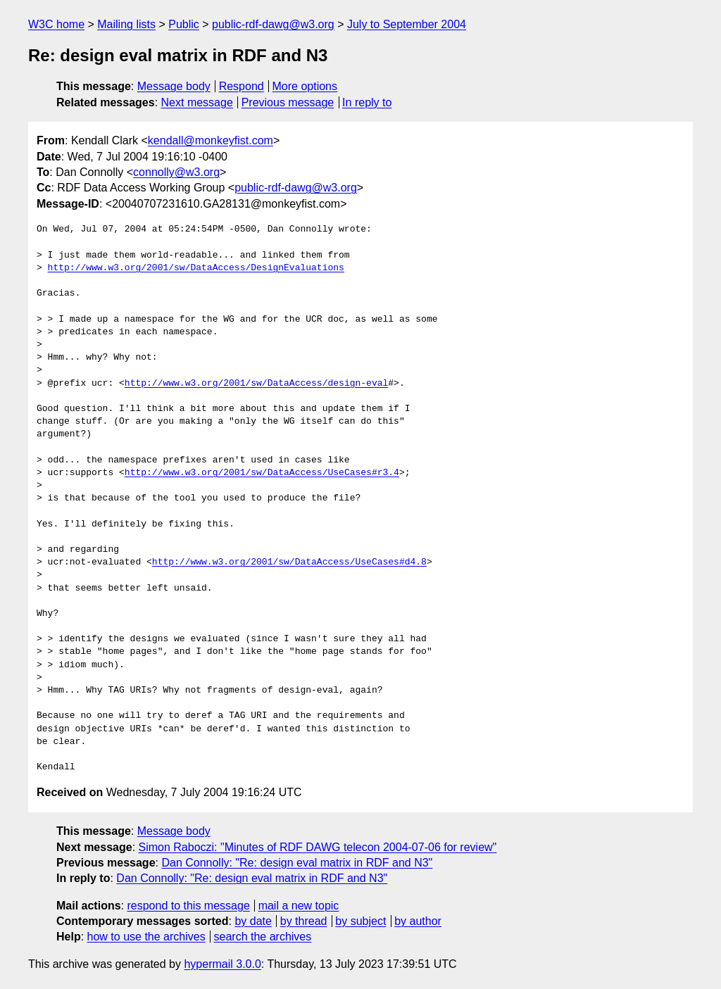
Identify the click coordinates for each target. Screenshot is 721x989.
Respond (241, 86)
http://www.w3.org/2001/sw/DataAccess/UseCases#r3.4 (262, 473)
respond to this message (188, 906)
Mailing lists (126, 24)
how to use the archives (146, 937)
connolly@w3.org (176, 172)
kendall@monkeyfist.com (210, 140)
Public (183, 24)
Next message (197, 102)
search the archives (263, 937)
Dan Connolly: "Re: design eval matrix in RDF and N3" (296, 863)
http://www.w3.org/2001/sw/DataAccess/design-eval (256, 383)
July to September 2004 (406, 24)
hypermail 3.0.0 (222, 964)
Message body (174, 86)
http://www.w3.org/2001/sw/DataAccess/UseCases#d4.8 (289, 562)
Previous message (288, 102)
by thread (303, 921)
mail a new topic (298, 906)
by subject (360, 921)
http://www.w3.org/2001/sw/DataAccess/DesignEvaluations (196, 268)
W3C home (56, 24)
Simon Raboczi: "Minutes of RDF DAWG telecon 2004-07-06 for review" (318, 847)
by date (252, 921)
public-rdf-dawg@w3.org (273, 24)
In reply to (366, 102)
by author (417, 921)
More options (305, 86)
